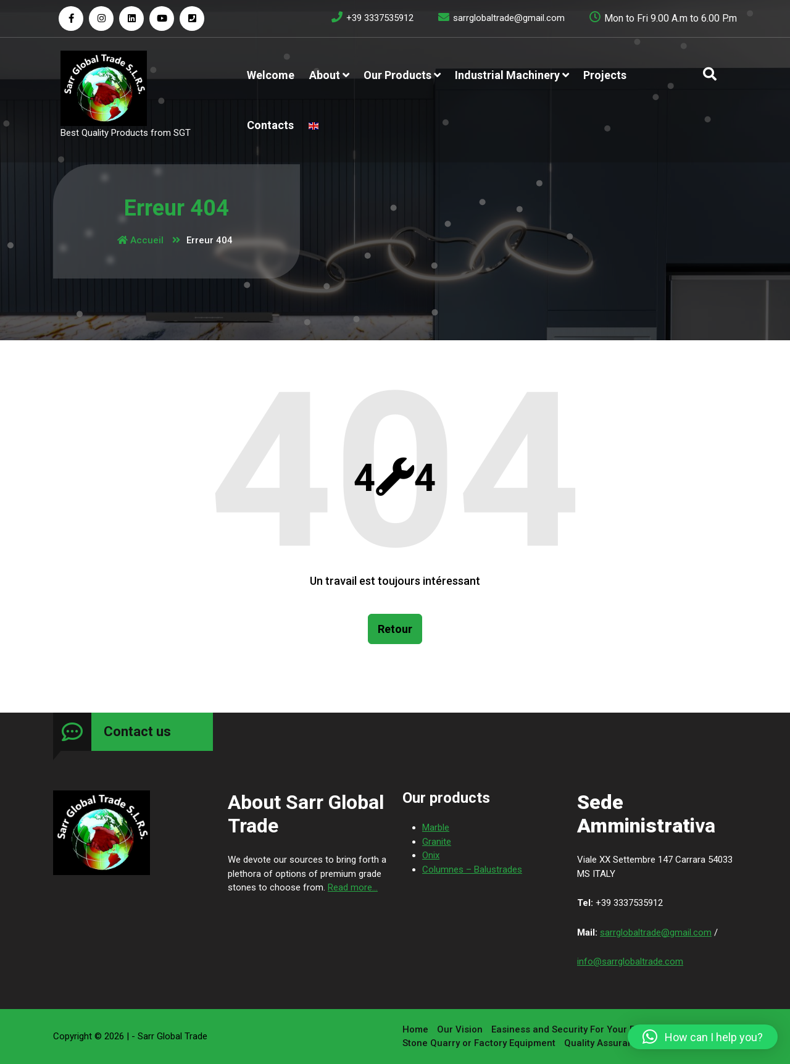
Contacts (270, 125)
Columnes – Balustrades (472, 871)
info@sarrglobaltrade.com (630, 963)
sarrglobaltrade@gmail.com (656, 934)
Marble (435, 829)
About (324, 75)
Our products (397, 75)
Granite (436, 843)
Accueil (140, 240)
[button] (703, 1036)
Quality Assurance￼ (609, 1042)
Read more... (353, 889)
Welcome (270, 75)
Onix (430, 857)
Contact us (137, 733)
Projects (604, 75)
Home (415, 1028)
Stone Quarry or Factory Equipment (478, 1042)
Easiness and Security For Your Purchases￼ (588, 1028)
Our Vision (460, 1028)
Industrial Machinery (507, 75)
